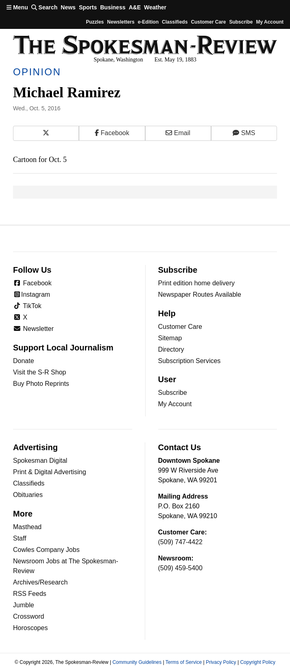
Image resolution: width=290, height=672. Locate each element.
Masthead (27, 526)
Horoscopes (30, 627)
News (68, 7)
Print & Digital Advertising (49, 471)
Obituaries (28, 494)
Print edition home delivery (196, 283)
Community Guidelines (136, 662)
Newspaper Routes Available (199, 294)
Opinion (37, 71)
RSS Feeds (29, 593)
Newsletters (120, 22)
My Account (175, 404)
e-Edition (148, 22)
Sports (88, 7)
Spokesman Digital (40, 460)
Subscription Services (189, 360)
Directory (171, 349)
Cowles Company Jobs (46, 549)
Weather (155, 7)
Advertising (35, 447)
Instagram (31, 294)
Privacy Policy (221, 662)
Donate (23, 360)
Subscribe (241, 22)
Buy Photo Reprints (41, 383)
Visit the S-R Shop (39, 372)
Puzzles (95, 22)
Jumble (23, 605)
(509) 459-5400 (180, 568)
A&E (135, 7)
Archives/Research (40, 582)
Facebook (32, 283)
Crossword (28, 616)
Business (112, 7)
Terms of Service (184, 662)
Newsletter (33, 328)
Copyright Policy (257, 662)
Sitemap (170, 338)
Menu (17, 7)
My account (269, 22)
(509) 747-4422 (180, 541)
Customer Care (208, 22)
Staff (19, 538)
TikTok (27, 305)
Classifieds (175, 22)
